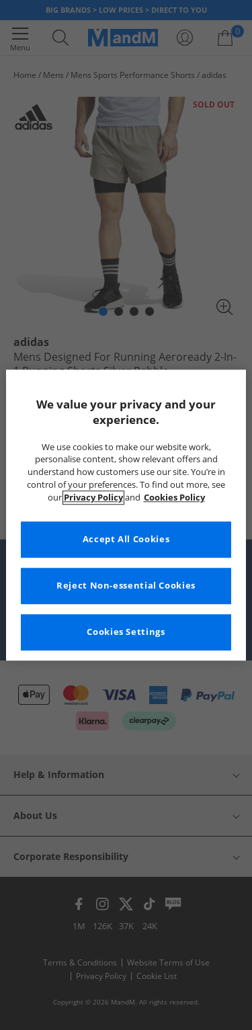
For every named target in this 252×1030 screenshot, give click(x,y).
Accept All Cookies (126, 539)
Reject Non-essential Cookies (126, 585)
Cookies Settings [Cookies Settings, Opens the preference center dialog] (126, 632)
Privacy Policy (93, 497)
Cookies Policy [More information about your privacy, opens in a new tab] (174, 497)
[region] (125, 515)
